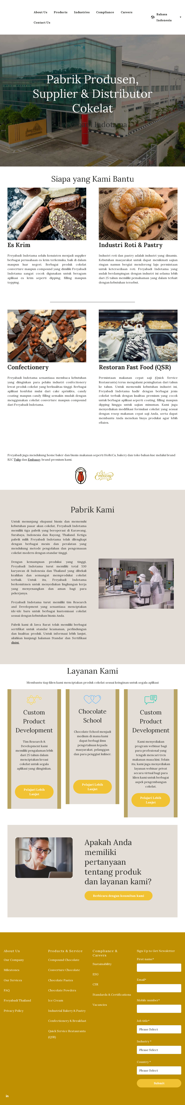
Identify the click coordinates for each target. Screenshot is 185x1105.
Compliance (105, 10)
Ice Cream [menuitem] (55, 996)
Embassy (34, 455)
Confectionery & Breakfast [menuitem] (67, 1016)
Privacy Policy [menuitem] (13, 1006)
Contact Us (42, 20)
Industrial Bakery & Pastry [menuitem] (66, 1006)
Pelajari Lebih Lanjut (34, 787)
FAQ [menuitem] (7, 985)
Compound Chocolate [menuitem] (63, 955)
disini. (15, 637)
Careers (126, 10)
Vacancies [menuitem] (100, 1000)
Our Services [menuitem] (13, 975)
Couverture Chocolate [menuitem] (64, 965)
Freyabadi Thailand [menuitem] (17, 996)
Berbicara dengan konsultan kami (118, 891)
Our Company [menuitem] (14, 955)
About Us (40, 10)
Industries (82, 10)
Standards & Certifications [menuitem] (112, 990)
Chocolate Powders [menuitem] (62, 985)
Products (60, 10)
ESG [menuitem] (95, 969)
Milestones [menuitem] (11, 965)
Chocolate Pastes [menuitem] (60, 975)
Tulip (17, 455)
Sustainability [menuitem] (102, 959)
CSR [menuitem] (95, 979)
